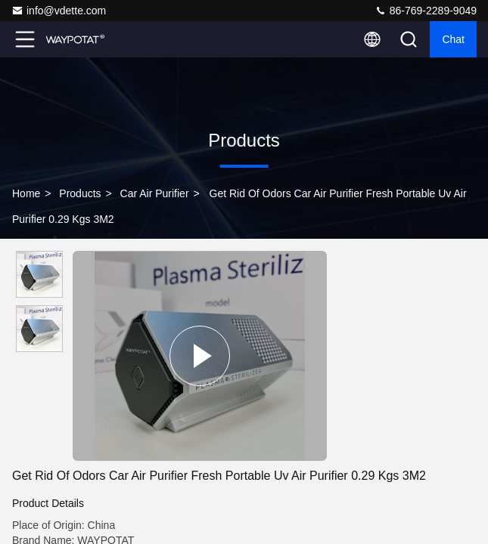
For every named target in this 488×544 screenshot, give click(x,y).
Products (80, 193)
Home (26, 193)
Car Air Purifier (154, 193)
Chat (453, 39)
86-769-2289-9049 (426, 11)
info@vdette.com (58, 11)
